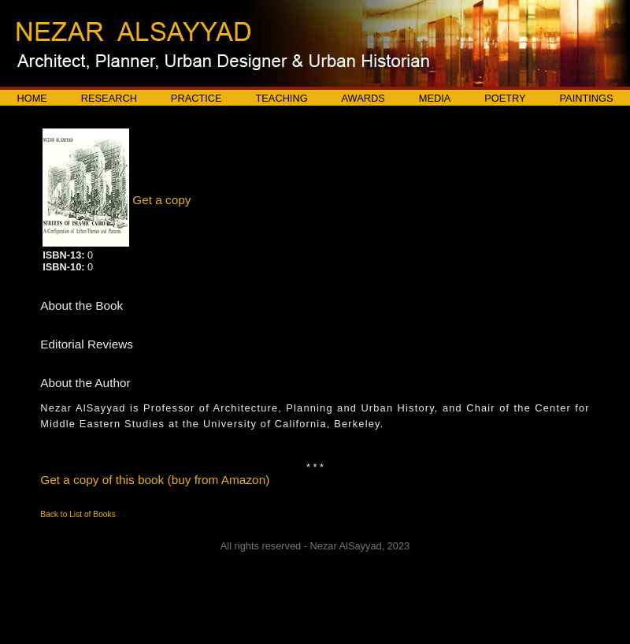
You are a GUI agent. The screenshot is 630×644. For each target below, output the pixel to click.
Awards (363, 98)
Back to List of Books (78, 514)
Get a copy (161, 200)
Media (435, 98)
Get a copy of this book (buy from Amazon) (154, 479)
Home (31, 98)
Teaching (282, 98)
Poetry (504, 98)
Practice (196, 98)
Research (109, 98)
